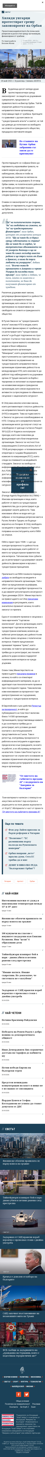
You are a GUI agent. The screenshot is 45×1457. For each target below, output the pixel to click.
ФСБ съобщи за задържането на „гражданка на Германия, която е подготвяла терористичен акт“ (21, 1353)
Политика (24, 1377)
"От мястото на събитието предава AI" (21, 812)
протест (20, 881)
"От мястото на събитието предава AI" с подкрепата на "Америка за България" (31, 782)
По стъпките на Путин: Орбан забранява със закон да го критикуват (28, 147)
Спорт (15, 1382)
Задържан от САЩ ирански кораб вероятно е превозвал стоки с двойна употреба (23, 1240)
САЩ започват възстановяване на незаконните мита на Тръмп (21, 1315)
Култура (24, 1382)
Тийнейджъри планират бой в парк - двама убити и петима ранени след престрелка (23, 1200)
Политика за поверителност (17, 1404)
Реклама (36, 1404)
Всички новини (10, 1377)
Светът (6, 12)
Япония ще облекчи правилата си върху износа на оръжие (21, 1162)
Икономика (36, 1377)
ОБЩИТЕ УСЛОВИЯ (22, 1452)
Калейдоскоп (18, 1386)
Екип (33, 1407)
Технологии (35, 1382)
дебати (5, 577)
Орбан (32, 881)
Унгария (7, 881)
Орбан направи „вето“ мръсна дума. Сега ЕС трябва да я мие (22, 856)
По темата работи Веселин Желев (9, 42)
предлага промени (26, 674)
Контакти (13, 1407)
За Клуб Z (24, 1407)
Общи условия (22, 1401)
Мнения (29, 1386)
